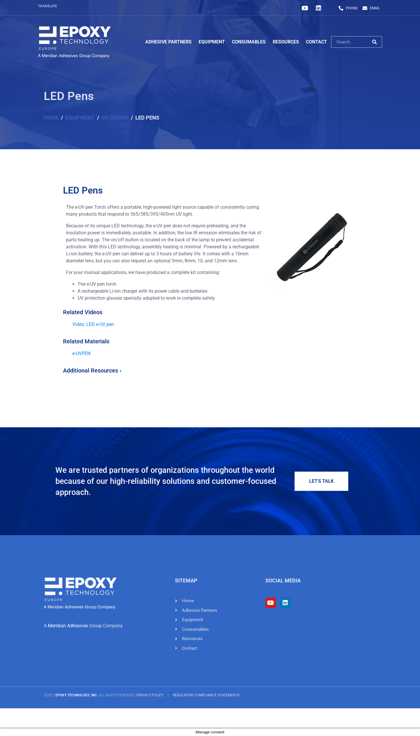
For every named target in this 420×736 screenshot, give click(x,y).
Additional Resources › (92, 370)
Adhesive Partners (168, 42)
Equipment (212, 42)
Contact (316, 42)
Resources (286, 42)
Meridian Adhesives (68, 625)
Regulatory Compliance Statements (206, 695)
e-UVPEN (81, 353)
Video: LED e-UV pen (93, 324)
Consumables (249, 42)
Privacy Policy (149, 695)
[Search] (374, 42)
